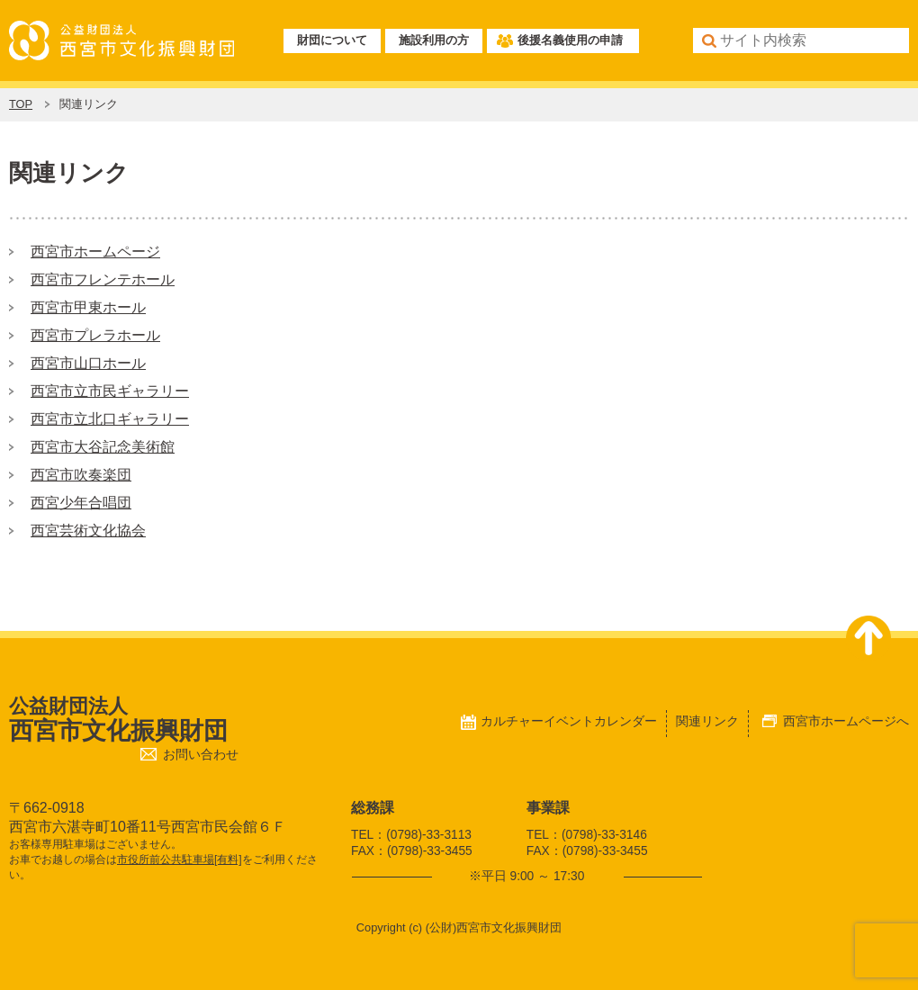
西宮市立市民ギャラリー (110, 391)
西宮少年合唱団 (81, 502)
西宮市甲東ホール (88, 307)
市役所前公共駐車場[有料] (179, 859)
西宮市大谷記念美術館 (103, 446)
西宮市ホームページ (95, 251)
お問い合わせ (200, 754)
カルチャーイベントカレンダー (569, 721)
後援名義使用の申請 (570, 40)
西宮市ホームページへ (846, 721)
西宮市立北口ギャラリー (110, 419)
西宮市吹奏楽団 (81, 474)
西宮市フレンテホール (103, 279)
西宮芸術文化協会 (88, 530)
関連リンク (707, 721)
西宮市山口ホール (88, 363)
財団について (332, 40)
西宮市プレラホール (95, 335)
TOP (20, 104)
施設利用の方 (434, 40)
